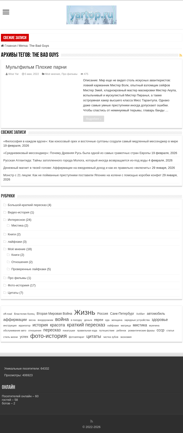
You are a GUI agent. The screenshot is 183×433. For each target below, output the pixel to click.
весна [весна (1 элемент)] (32, 320)
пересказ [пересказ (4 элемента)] (52, 330)
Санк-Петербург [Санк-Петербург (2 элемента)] (122, 313)
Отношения (19, 262)
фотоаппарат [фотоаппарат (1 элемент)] (76, 336)
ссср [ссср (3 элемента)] (160, 330)
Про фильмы (69, 73)
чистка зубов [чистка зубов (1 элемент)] (110, 336)
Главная (8, 45)
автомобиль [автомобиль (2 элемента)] (156, 313)
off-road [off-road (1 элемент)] (7, 313)
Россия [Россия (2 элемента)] (102, 313)
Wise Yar (13, 73)
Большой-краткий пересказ (27, 205)
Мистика (17, 225)
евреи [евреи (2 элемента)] (98, 320)
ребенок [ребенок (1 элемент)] (121, 330)
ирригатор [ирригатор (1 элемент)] (24, 325)
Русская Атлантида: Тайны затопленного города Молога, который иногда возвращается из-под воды (75, 160)
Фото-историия (18, 285)
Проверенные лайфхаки (28, 269)
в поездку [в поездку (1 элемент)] (76, 320)
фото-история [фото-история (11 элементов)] (48, 336)
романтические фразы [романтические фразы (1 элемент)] (141, 330)
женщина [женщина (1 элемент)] (117, 320)
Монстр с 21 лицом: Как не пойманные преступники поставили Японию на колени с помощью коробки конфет (82, 175)
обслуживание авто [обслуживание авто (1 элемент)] (14, 330)
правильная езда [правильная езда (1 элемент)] (87, 330)
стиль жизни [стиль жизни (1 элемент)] (10, 336)
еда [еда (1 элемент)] (107, 320)
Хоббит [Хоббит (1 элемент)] (140, 313)
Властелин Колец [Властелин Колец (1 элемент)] (24, 313)
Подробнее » (94, 118)
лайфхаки (15, 241)
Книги (12, 234)
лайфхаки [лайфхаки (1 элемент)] (113, 325)
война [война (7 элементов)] (62, 319)
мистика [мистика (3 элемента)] (140, 325)
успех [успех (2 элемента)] (24, 337)
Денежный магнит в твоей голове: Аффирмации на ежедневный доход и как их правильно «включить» (77, 168)
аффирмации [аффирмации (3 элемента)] (15, 320)
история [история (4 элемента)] (40, 325)
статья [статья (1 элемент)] (170, 330)
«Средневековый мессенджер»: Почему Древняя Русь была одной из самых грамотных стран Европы (77, 153)
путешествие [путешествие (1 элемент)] (106, 330)
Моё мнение (52, 73)
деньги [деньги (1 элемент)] (88, 320)
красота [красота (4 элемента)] (57, 325)
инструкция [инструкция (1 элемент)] (10, 325)
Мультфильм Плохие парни (36, 67)
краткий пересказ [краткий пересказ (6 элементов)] (86, 324)
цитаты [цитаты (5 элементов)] (93, 336)
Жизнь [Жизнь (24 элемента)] (84, 312)
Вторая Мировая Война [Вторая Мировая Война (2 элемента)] (54, 313)
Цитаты (13, 292)
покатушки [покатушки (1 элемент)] (69, 330)
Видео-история (19, 212)
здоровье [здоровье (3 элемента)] (160, 320)
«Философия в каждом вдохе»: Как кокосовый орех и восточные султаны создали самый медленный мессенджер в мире (90, 141)
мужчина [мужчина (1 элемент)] (154, 325)
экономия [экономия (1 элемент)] (126, 336)
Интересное (16, 220)
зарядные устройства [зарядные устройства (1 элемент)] (137, 320)
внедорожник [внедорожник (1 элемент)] (45, 320)
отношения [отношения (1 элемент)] (34, 330)
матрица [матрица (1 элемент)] (126, 325)
